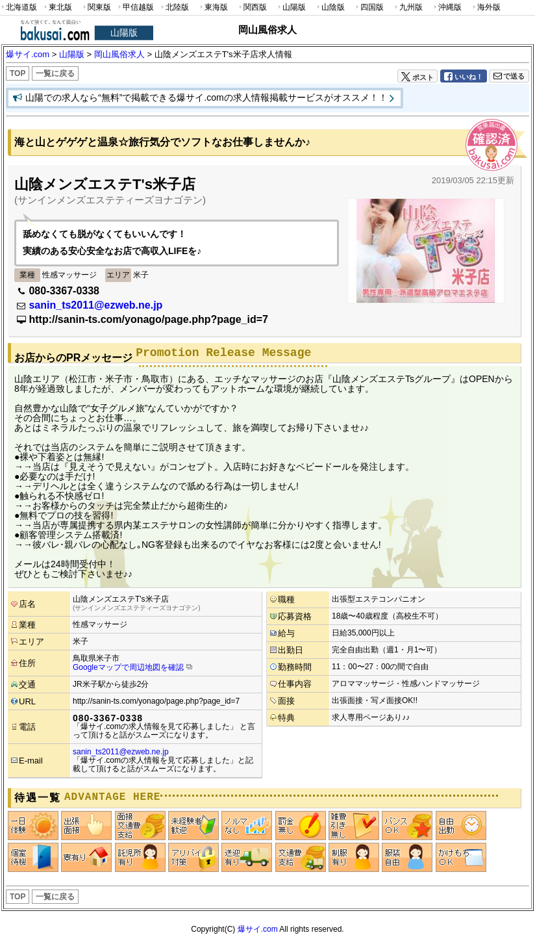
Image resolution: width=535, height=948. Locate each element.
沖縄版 (447, 7)
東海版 (213, 7)
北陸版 (174, 7)
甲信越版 (135, 7)
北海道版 (18, 7)
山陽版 (291, 7)
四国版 (369, 7)
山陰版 (330, 7)
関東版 (96, 7)
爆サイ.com (258, 929)
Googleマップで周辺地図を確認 (128, 667)
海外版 (486, 7)
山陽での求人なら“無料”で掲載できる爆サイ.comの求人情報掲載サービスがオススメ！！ (206, 97)
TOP (17, 73)
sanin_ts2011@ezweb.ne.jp (95, 305)
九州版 (408, 7)
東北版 (57, 7)
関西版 (252, 7)
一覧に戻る (55, 73)
